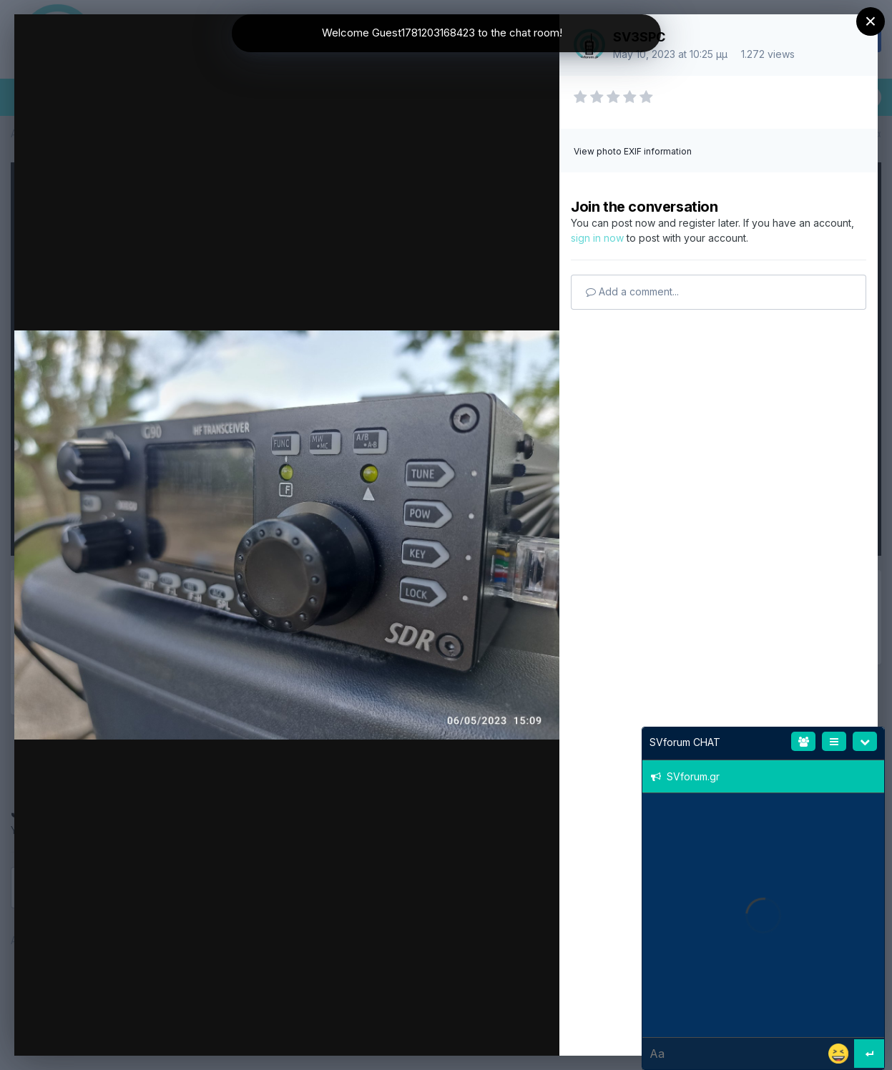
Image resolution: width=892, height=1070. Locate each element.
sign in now (597, 238)
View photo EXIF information (633, 151)
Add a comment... (632, 291)
